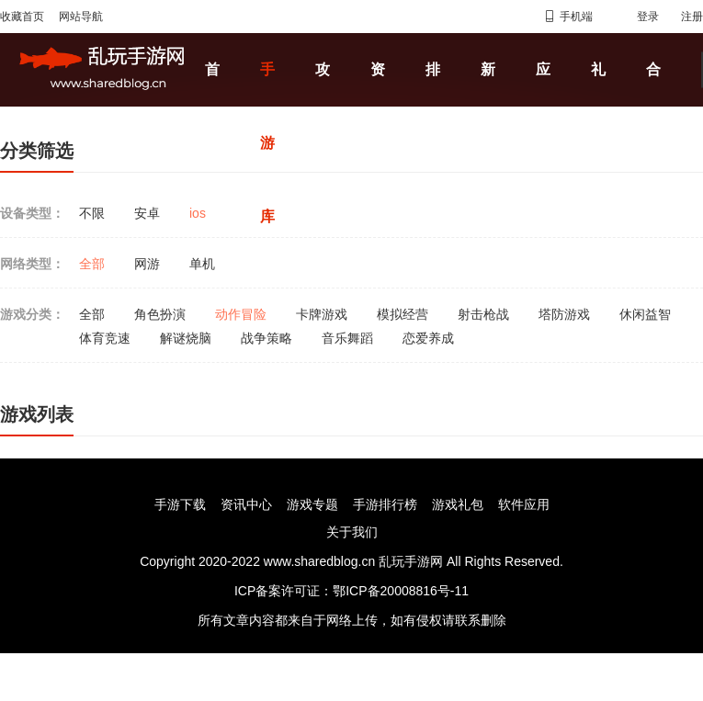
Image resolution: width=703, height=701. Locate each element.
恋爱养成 (428, 338)
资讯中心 (246, 504)
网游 (147, 263)
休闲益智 (645, 314)
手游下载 (180, 504)
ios (197, 213)
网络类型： (32, 263)
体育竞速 (104, 338)
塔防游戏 (564, 314)
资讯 (377, 106)
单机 (202, 263)
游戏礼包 (457, 504)
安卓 (147, 213)
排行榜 (432, 143)
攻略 (322, 106)
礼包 (598, 106)
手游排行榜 (385, 504)
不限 (92, 213)
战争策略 (266, 338)
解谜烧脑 (185, 338)
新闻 (488, 106)
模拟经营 (402, 314)
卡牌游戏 (321, 314)
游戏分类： (32, 314)
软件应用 (524, 504)
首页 (212, 106)
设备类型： (32, 213)
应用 (543, 106)
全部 (92, 263)
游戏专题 (312, 504)
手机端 (568, 16)
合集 (653, 106)
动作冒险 (240, 314)
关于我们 (352, 532)
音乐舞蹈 (347, 338)
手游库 (267, 143)
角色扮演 (160, 314)
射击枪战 (483, 314)
